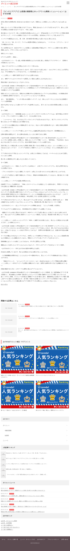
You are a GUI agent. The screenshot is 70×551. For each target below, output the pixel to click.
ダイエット (6, 425)
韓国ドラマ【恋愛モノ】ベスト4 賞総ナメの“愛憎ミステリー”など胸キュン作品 (21, 501)
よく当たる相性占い (7, 525)
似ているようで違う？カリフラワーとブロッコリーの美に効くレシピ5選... (25, 458)
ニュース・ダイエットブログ (27, 539)
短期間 (7, 435)
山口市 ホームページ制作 (9, 521)
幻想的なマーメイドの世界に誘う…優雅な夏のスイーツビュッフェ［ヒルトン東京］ (23, 496)
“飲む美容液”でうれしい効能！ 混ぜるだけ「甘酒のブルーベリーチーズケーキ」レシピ (23, 506)
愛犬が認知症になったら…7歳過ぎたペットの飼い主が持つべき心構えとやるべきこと (23, 490)
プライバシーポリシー (53, 539)
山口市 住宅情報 (6, 523)
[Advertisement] (35, 293)
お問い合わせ (64, 539)
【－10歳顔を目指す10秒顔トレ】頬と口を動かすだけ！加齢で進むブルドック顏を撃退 (40, 306)
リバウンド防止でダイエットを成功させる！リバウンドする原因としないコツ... (26, 463)
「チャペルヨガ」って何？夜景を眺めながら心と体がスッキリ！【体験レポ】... (26, 474)
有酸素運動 (8, 430)
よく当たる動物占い (7, 529)
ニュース (10, 18)
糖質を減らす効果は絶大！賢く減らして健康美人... (19, 469)
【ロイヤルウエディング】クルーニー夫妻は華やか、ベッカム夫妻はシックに (38, 318)
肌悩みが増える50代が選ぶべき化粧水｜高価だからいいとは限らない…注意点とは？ (23, 511)
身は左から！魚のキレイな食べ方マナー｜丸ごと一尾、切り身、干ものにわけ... (26, 453)
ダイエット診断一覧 (13, 539)
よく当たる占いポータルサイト (10, 527)
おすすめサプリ (41, 539)
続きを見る (4, 284)
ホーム (3, 539)
